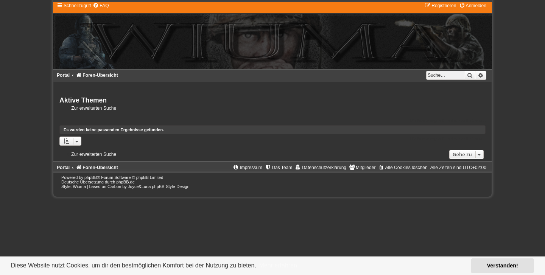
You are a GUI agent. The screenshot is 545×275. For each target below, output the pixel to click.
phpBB (90, 177)
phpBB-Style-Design (170, 186)
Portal (63, 75)
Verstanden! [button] (502, 266)
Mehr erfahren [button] (278, 265)
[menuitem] (101, 5)
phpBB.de (125, 182)
